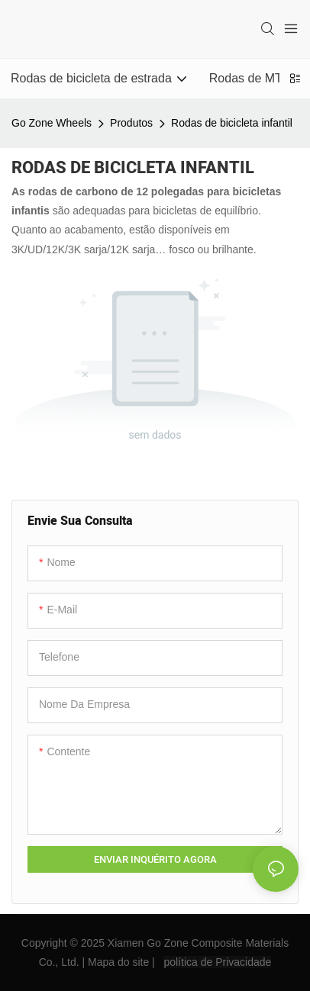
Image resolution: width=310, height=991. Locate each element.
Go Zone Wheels (51, 123)
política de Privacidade (217, 962)
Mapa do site (118, 962)
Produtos (131, 123)
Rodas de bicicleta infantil (231, 123)
